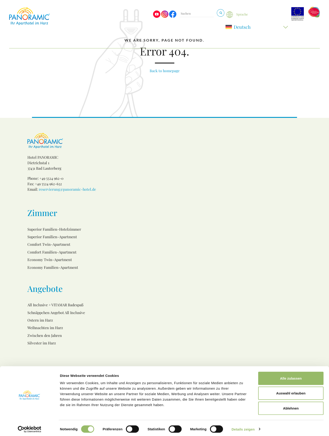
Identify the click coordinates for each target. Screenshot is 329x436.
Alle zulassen (291, 376)
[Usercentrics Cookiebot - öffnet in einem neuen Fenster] (30, 427)
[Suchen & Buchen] (220, 13)
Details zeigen (243, 427)
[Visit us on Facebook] (172, 16)
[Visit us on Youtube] (156, 16)
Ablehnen (291, 406)
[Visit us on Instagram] (164, 16)
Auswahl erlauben (290, 391)
